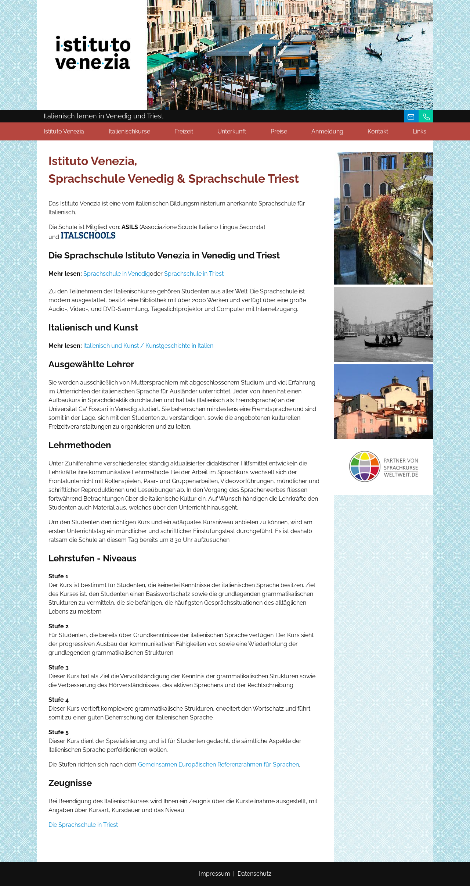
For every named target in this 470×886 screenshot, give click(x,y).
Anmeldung (327, 131)
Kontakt (378, 131)
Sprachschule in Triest (194, 273)
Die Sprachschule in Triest (83, 824)
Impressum (214, 873)
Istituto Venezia (64, 131)
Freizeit (183, 131)
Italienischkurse (129, 131)
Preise (279, 131)
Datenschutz (254, 873)
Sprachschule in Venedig (116, 273)
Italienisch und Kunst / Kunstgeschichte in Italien (148, 345)
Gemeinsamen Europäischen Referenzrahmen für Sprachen (218, 764)
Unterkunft (231, 131)
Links (419, 131)
